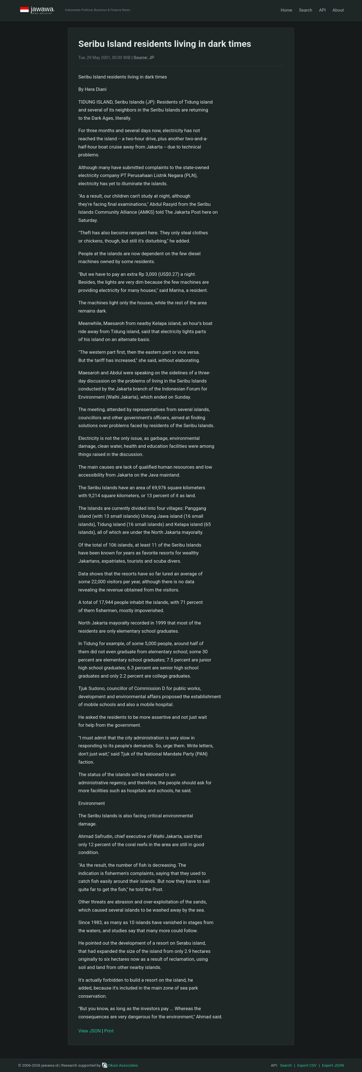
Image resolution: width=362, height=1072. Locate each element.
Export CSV (306, 1065)
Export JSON (333, 1065)
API (322, 10)
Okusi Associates (120, 1065)
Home (286, 10)
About (338, 10)
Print (108, 1031)
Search (305, 10)
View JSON (89, 1031)
